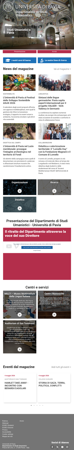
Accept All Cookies (37, 250)
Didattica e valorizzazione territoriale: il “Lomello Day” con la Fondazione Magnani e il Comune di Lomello (54, 150)
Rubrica (5, 421)
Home (69, 5)
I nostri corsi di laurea (21, 60)
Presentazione (19, 52)
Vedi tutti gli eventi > (61, 367)
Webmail (5, 423)
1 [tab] (31, 405)
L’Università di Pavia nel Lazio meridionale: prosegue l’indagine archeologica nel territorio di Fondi (18, 150)
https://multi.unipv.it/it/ (20, 315)
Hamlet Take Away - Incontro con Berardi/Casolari (16, 385)
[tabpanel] (20, 388)
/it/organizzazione (20, 191)
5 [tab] (43, 405)
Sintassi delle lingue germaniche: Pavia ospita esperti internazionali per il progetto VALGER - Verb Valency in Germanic (52, 103)
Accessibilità (6, 432)
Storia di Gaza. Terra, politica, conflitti (52, 384)
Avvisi (54, 52)
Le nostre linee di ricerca (56, 60)
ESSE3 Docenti (7, 427)
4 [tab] (40, 405)
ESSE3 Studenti (8, 425)
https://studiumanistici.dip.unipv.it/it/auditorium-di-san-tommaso (20, 349)
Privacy (5, 430)
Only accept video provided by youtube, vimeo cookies (37, 247)
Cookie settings (7, 434)
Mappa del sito (7, 436)
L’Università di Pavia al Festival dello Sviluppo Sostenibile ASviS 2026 (19, 100)
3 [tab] (37, 405)
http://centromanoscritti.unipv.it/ (54, 315)
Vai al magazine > (62, 69)
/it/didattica (20, 208)
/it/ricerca (54, 191)
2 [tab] (34, 405)
